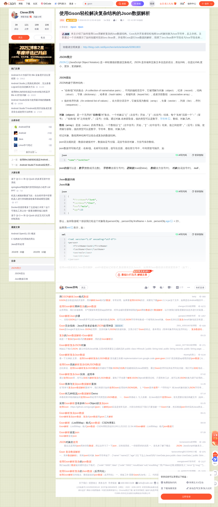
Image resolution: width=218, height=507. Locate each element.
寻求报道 (112, 483)
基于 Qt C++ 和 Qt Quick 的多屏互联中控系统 (30, 181)
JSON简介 (16, 268)
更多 (72, 3)
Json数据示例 (21, 279)
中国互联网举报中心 (109, 490)
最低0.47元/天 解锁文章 (133, 274)
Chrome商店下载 (126, 490)
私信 (43, 37)
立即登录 (186, 496)
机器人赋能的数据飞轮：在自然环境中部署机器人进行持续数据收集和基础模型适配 (31, 199)
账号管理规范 (139, 490)
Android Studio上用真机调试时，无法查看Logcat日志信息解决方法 (31, 85)
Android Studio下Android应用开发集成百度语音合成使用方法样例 (31, 110)
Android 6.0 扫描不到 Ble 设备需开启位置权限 (31, 77)
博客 (21, 3)
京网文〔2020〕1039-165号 (129, 487)
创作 (207, 3)
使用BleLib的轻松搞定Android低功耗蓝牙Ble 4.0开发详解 (30, 93)
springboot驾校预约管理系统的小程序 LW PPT (30, 189)
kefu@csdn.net (145, 483)
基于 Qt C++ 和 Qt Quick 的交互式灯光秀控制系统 (30, 217)
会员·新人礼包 (168, 3)
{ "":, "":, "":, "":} (82, 204)
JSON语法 (20, 273)
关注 (83, 287)
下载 (28, 3)
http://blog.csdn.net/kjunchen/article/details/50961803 (111, 47)
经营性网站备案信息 (150, 487)
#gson (73, 27)
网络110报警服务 (94, 490)
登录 (152, 3)
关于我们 (83, 483)
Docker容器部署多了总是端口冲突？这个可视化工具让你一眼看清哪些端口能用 (30, 209)
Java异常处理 (17, 244)
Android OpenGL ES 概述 (23, 233)
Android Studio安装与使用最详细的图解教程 (31, 102)
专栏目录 (200, 287)
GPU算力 (60, 3)
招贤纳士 (93, 483)
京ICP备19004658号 (109, 487)
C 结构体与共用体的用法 (23, 239)
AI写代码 (182, 155)
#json (80, 27)
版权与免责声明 (151, 490)
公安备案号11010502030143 (88, 487)
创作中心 (192, 3)
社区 (35, 3)
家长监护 (82, 490)
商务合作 (102, 483)
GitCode (45, 3)
